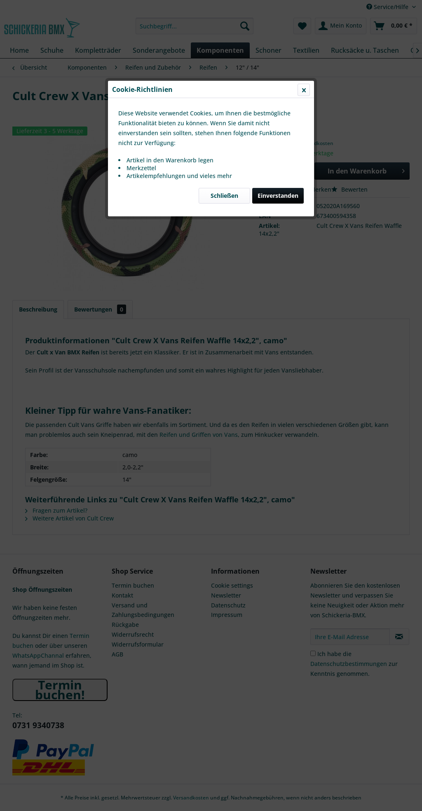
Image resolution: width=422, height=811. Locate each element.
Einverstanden (278, 195)
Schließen (224, 195)
